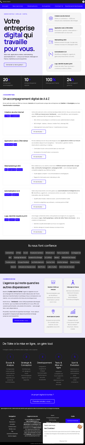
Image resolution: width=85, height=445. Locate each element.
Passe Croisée (74, 262)
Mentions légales (12, 436)
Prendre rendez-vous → (22, 320)
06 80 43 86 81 (6, 1)
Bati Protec (41, 267)
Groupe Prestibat (23, 262)
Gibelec (56, 257)
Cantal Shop (9, 253)
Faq (12, 431)
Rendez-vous (12, 429)
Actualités (46, 6)
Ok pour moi (63, 441)
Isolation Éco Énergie (35, 257)
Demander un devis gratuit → (15, 65)
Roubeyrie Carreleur (36, 253)
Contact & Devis (61, 6)
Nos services (18, 6)
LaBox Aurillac (52, 267)
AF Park (18, 253)
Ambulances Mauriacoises (27, 267)
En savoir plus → (39, 132)
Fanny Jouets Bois (63, 253)
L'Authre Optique (62, 262)
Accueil (5, 6)
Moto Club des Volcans (66, 267)
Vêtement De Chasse (68, 257)
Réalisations (33, 6)
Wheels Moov (50, 253)
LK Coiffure (48, 257)
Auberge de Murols (20, 257)
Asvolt (26, 253)
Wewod (13, 267)
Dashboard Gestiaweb (74, 6)
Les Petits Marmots (38, 262)
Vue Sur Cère (50, 262)
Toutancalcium (10, 262)
